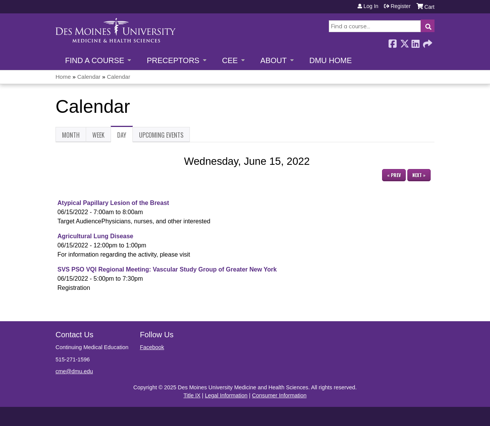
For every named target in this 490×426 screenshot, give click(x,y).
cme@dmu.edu (74, 371)
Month (71, 135)
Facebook (392, 41)
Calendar (89, 76)
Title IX (191, 395)
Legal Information (226, 395)
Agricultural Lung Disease (95, 236)
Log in (370, 6)
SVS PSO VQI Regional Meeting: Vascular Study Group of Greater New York (167, 269)
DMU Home (330, 60)
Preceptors (173, 60)
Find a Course (94, 60)
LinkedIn (415, 41)
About (273, 60)
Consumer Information (279, 395)
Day (125, 136)
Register (400, 6)
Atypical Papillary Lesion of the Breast (113, 203)
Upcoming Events (161, 135)
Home (63, 76)
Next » (419, 175)
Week (98, 135)
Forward (427, 41)
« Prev (394, 175)
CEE (230, 60)
